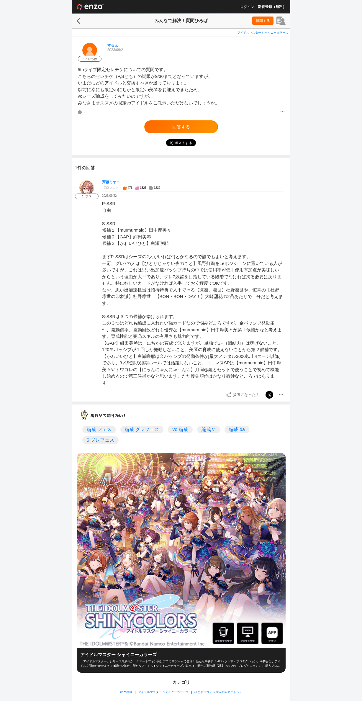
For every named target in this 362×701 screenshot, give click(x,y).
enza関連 (126, 692)
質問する (263, 21)
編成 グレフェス (142, 429)
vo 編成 (180, 429)
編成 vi (209, 429)
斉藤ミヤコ (111, 182)
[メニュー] (282, 112)
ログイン (247, 7)
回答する (181, 126)
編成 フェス (99, 429)
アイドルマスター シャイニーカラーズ (263, 32)
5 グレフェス (100, 440)
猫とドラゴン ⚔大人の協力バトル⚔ (218, 692)
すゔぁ (112, 45)
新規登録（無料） (272, 7)
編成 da (237, 429)
